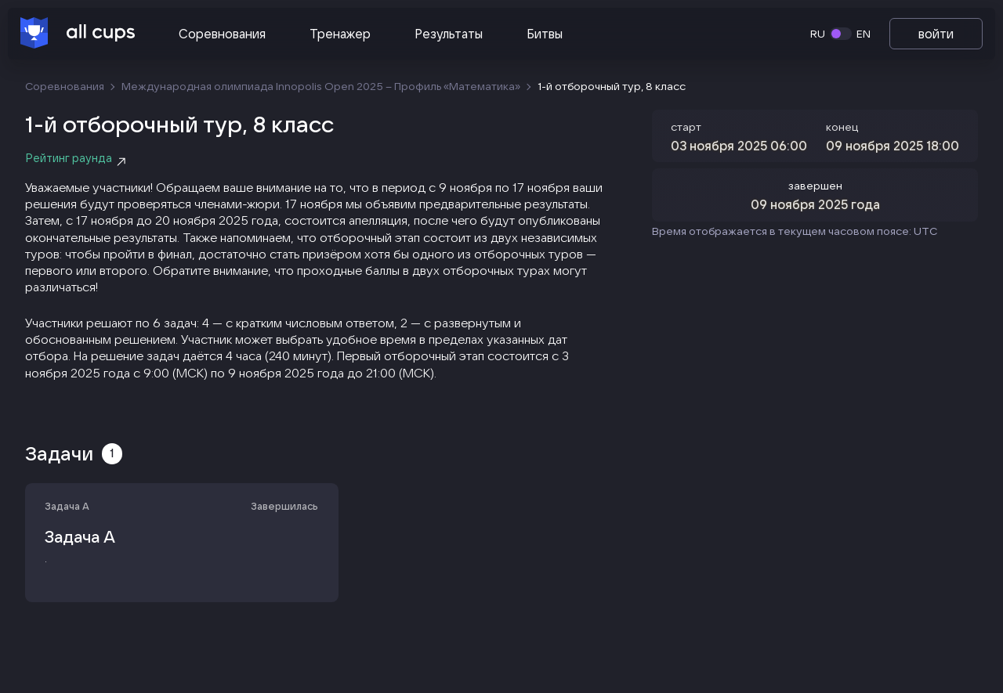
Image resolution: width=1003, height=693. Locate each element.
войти (936, 34)
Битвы (545, 34)
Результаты (449, 34)
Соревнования (222, 34)
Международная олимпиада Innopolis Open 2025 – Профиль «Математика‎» (320, 86)
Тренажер (340, 34)
